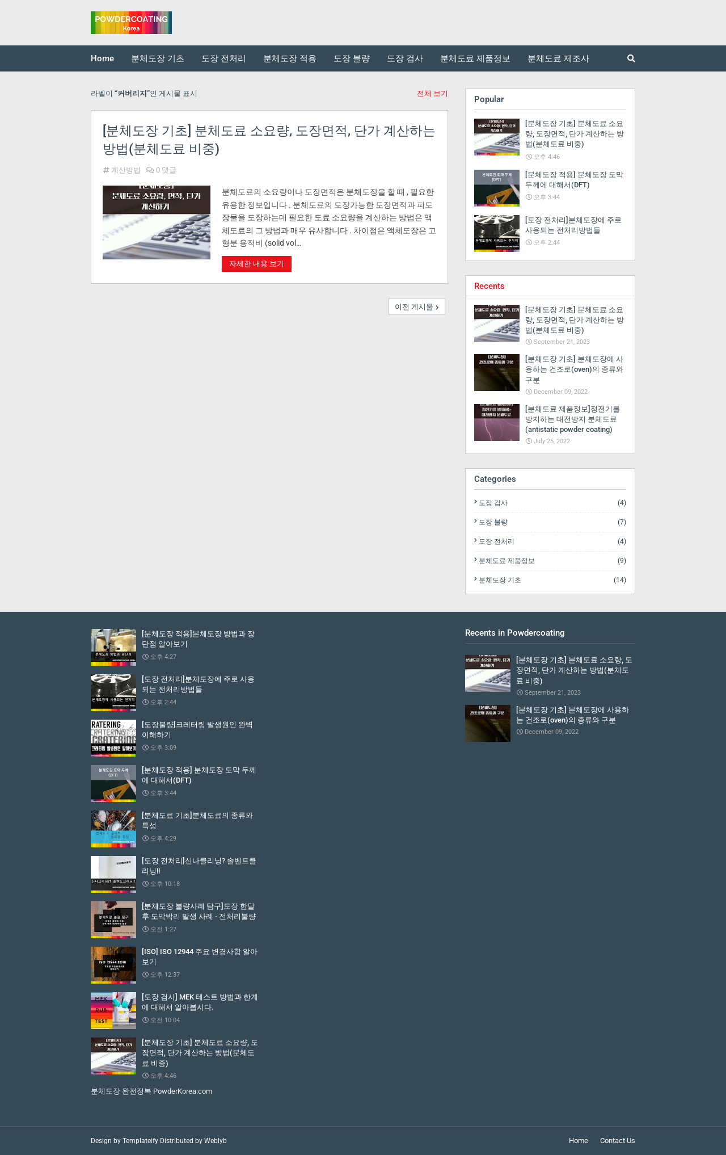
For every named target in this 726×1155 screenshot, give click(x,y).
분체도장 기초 (552, 580)
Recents (489, 286)
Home (578, 1140)
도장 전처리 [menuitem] (223, 58)
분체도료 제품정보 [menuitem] (475, 58)
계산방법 (126, 170)
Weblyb (215, 1141)
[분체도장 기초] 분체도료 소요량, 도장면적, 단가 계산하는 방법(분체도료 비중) (269, 140)
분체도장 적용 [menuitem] (289, 58)
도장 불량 (552, 522)
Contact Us (617, 1140)
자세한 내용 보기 (256, 263)
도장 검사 (552, 503)
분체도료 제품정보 (552, 561)
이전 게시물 (414, 307)
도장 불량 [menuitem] (352, 58)
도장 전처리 (552, 541)
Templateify (140, 1141)
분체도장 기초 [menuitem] (157, 58)
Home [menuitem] (102, 58)
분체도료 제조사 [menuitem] (558, 58)
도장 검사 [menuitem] (405, 58)
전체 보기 (432, 93)
